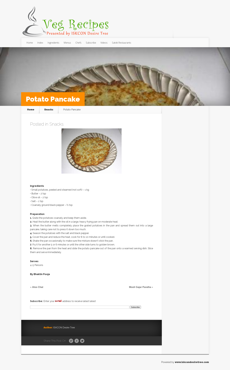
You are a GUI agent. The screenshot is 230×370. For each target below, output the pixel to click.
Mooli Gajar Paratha (140, 287)
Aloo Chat (37, 287)
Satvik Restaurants (121, 42)
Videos (104, 42)
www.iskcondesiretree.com (192, 362)
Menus (67, 42)
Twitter (82, 341)
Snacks (48, 109)
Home (29, 42)
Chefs (78, 42)
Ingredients (53, 42)
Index (40, 42)
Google (71, 341)
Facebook (76, 341)
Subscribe (91, 42)
